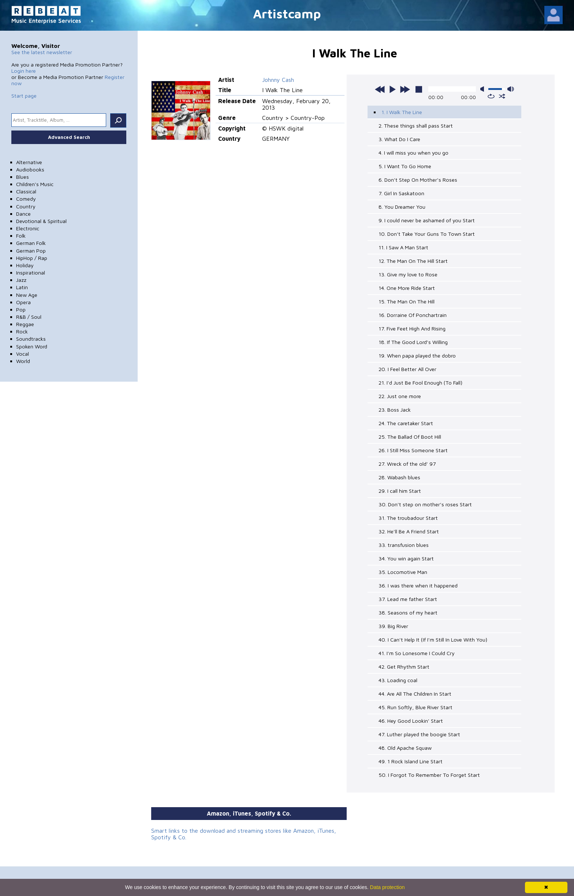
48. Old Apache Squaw (405, 748)
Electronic (27, 228)
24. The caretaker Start (406, 423)
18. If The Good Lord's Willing (413, 342)
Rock (22, 331)
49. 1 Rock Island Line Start (411, 761)
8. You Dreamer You (402, 207)
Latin (22, 287)
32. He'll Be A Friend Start (409, 531)
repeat (491, 96)
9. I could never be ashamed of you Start (427, 220)
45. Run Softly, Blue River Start (415, 707)
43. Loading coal (398, 680)
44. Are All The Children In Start (415, 694)
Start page (24, 95)
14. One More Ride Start (407, 288)
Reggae (25, 324)
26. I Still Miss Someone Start (413, 450)
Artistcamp (287, 13)
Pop (21, 309)
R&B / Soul (28, 317)
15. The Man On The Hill (407, 301)
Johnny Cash (278, 79)
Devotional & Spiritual (41, 221)
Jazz (21, 280)
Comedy (26, 199)
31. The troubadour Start (408, 518)
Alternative (29, 162)
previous (380, 89)
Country (26, 206)
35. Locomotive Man (403, 572)
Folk (21, 235)
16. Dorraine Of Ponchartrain (413, 315)
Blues (22, 177)
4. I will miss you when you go (413, 153)
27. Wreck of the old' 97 (407, 464)
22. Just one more (400, 396)
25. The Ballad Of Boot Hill (410, 437)
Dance (23, 214)
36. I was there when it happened (418, 585)
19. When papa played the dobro (417, 355)
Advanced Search (69, 137)
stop (419, 89)
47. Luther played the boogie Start (419, 734)
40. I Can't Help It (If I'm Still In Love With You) (433, 639)
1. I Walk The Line (401, 112)
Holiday (25, 265)
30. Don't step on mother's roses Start (425, 504)
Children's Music (34, 184)
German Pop (31, 250)
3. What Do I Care (399, 139)
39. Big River (393, 626)
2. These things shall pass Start (416, 125)
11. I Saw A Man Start (403, 247)
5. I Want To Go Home (405, 166)
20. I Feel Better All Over (407, 369)
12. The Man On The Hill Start (413, 261)
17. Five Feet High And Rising (412, 328)
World (23, 361)
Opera (23, 302)
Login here (23, 71)
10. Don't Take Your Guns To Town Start (427, 234)
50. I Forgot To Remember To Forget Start (429, 775)
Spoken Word (31, 346)
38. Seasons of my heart (408, 612)
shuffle (502, 96)
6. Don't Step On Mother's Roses (418, 180)
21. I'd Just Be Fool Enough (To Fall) (420, 382)
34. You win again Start (406, 558)
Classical (26, 191)
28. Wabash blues (399, 477)
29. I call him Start (400, 491)
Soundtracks (31, 339)
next (405, 89)
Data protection (387, 887)
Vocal (22, 354)
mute (483, 89)
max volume (510, 89)
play (392, 89)
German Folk (31, 243)
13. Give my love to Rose (408, 274)
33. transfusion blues (404, 545)
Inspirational (30, 272)
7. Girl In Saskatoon (401, 193)
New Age (26, 295)
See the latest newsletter (41, 52)
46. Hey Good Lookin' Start (411, 721)
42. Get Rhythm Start (404, 667)
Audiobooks (30, 169)
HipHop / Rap (31, 258)
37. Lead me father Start (408, 599)
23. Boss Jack (395, 410)
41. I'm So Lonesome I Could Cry (417, 653)
